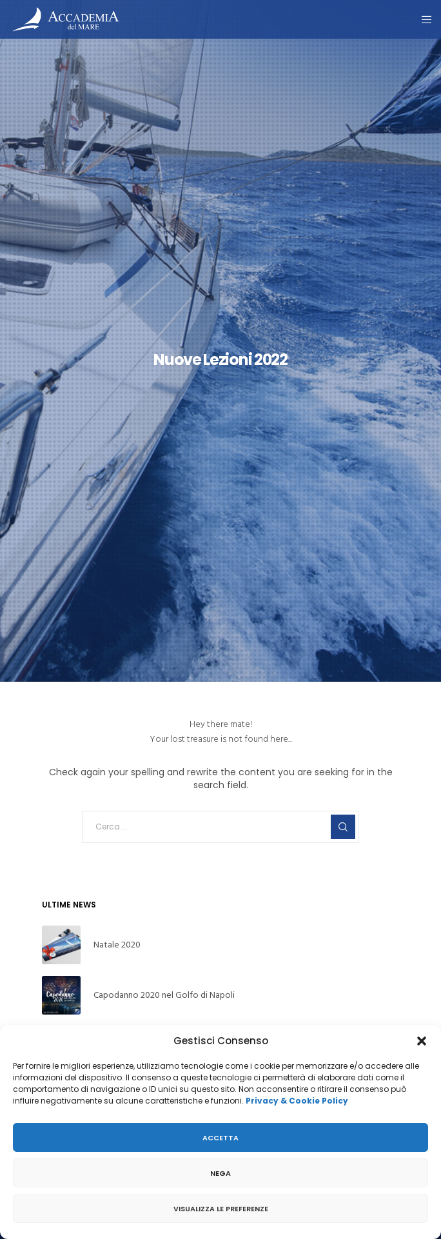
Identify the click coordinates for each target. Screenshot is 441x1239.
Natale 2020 (117, 944)
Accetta (220, 1138)
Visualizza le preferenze (220, 1209)
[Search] (343, 827)
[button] (421, 1041)
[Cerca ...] (220, 827)
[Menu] (422, 19)
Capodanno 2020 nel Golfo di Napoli (164, 994)
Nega (220, 1173)
